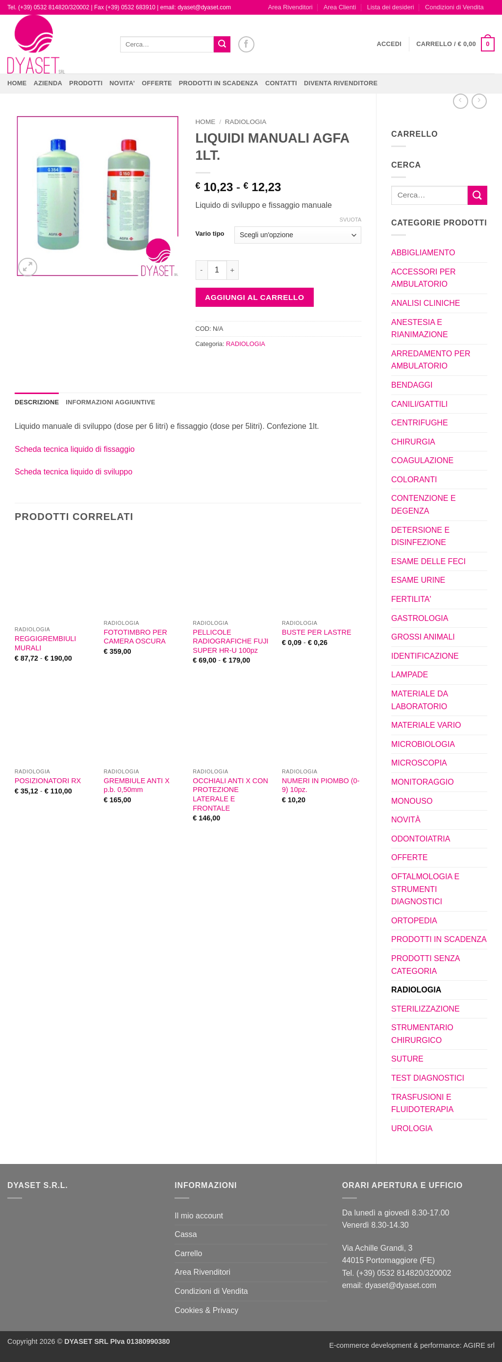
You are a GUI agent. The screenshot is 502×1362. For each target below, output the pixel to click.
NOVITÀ (406, 820)
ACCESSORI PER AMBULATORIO (423, 278)
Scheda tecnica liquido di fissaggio (75, 449)
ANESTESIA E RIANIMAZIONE (419, 328)
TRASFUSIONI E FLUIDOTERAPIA (422, 1103)
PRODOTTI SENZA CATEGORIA (425, 964)
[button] (389, 44)
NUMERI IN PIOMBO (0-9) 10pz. (320, 785)
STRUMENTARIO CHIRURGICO (422, 1033)
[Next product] (460, 101)
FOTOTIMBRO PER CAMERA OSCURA (135, 636)
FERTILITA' (411, 599)
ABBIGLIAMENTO (423, 252)
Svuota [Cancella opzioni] (350, 220)
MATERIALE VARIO (426, 725)
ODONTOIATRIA (420, 839)
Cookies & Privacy (206, 1310)
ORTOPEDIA (414, 920)
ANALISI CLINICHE (425, 303)
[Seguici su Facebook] (246, 44)
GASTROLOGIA (419, 618)
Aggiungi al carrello (254, 297)
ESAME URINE (418, 580)
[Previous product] (479, 101)
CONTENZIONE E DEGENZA (423, 504)
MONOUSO (411, 801)
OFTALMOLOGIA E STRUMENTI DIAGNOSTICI (425, 889)
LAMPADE (409, 674)
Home (16, 83)
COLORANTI (414, 479)
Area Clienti (340, 7)
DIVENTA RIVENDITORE (340, 83)
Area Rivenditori (290, 7)
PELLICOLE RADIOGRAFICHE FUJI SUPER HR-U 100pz (230, 641)
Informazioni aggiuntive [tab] (110, 402)
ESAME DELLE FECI (428, 561)
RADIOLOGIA (416, 990)
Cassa (186, 1234)
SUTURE (407, 1059)
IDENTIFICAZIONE (425, 656)
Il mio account (199, 1216)
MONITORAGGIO (422, 782)
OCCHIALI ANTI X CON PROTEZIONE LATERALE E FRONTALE (230, 794)
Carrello (188, 1253)
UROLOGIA (411, 1128)
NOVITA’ (122, 83)
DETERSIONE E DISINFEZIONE (420, 536)
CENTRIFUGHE (419, 423)
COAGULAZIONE (422, 460)
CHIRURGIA (413, 442)
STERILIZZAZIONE (425, 1009)
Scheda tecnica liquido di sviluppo (73, 472)
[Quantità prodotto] (217, 270)
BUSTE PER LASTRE (316, 632)
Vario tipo (210, 233)
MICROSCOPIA (419, 763)
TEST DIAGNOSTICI (427, 1078)
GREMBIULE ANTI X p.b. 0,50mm (137, 785)
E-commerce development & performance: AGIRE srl (412, 1345)
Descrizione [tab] (37, 402)
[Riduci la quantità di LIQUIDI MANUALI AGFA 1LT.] (201, 270)
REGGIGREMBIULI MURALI (45, 643)
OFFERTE (157, 83)
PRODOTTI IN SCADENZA (218, 83)
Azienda (47, 83)
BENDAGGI (411, 385)
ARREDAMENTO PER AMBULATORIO (431, 360)
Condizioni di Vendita (454, 7)
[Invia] (222, 44)
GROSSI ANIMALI (423, 637)
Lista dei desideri (390, 7)
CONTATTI (281, 83)
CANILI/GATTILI (419, 404)
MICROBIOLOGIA (423, 744)
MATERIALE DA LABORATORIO (419, 700)
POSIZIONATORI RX (48, 781)
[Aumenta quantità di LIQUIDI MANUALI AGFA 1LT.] (233, 270)
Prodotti (85, 83)
